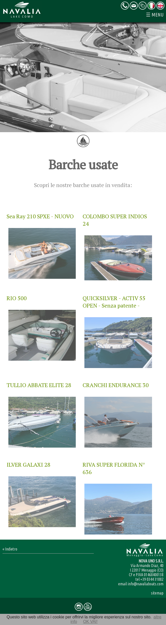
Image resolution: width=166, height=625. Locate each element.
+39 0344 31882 (151, 579)
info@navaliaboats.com (145, 584)
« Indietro (10, 549)
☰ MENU (154, 15)
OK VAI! (90, 621)
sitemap (157, 593)
